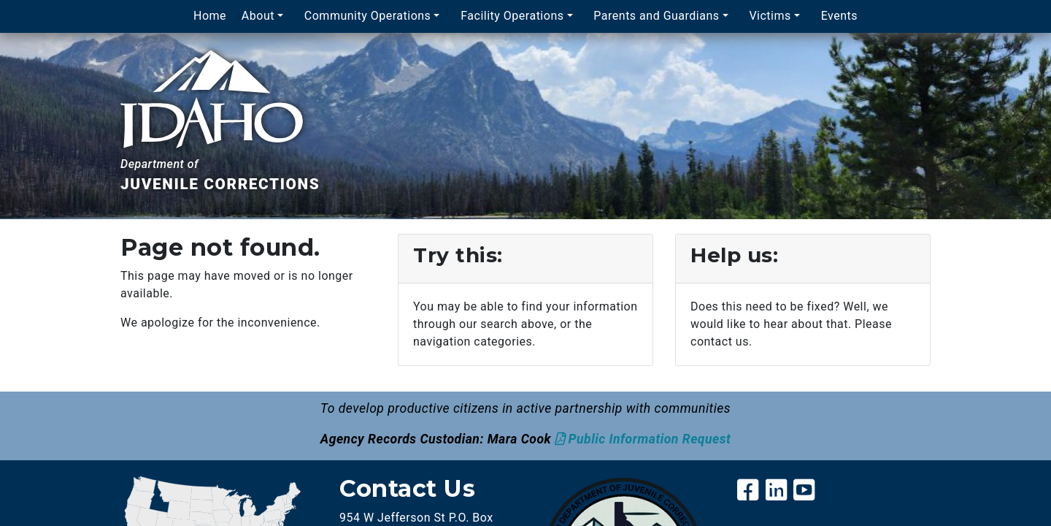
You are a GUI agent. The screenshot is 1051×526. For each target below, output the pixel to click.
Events (839, 16)
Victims (769, 16)
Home (209, 16)
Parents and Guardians (656, 16)
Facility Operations (512, 16)
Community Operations (367, 16)
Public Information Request (650, 439)
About (258, 16)
